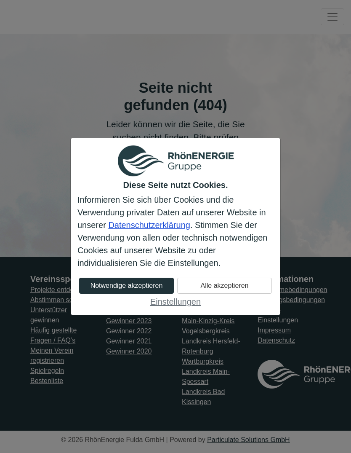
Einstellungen (175, 301)
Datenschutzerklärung (149, 225)
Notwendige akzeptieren (126, 285)
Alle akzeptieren (225, 285)
